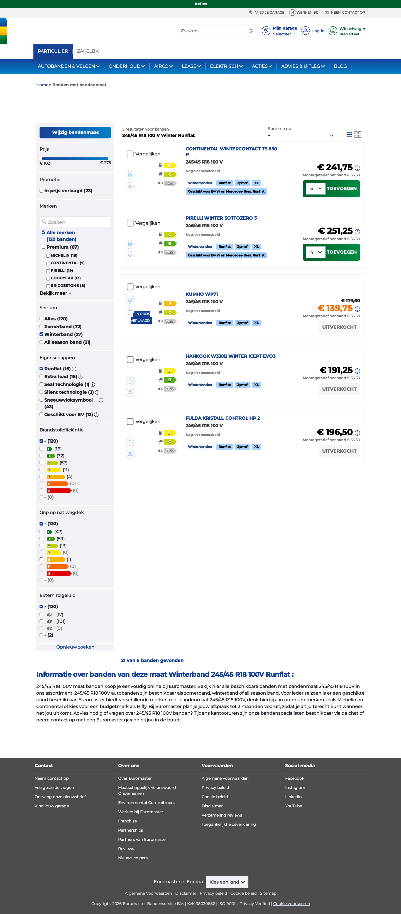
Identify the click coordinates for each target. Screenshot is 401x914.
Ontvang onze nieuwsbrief (60, 796)
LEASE (189, 66)
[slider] (39, 188)
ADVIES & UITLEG (300, 66)
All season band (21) (67, 372)
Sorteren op (279, 158)
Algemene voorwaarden (225, 778)
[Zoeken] (211, 31)
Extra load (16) (60, 406)
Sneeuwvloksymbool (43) (68, 433)
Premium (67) (63, 277)
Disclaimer (212, 806)
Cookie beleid (215, 796)
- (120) (51, 471)
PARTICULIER (53, 51)
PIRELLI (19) (62, 301)
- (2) (48, 665)
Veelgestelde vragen (54, 787)
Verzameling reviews (222, 815)
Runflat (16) (57, 398)
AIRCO (161, 66)
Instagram (295, 787)
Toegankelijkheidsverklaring (229, 824)
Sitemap (268, 893)
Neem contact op (344, 12)
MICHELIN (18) (64, 285)
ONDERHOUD (124, 66)
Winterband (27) (63, 364)
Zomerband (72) (63, 356)
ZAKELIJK (87, 51)
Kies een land (224, 882)
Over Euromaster (135, 778)
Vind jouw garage (52, 806)
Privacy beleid (215, 787)
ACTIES (260, 66)
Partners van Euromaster (142, 839)
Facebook (294, 778)
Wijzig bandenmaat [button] (75, 162)
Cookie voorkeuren (291, 903)
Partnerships (130, 830)
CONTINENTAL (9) (68, 293)
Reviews (126, 848)
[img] (130, 196)
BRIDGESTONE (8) (68, 316)
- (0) (49, 527)
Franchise (127, 821)
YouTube (293, 806)
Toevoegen (342, 218)
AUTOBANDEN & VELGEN (66, 66)
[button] (74, 398)
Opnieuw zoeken (75, 677)
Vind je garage (266, 12)
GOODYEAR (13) (66, 308)
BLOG (340, 66)
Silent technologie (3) (69, 422)
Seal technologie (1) (66, 414)
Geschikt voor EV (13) (68, 444)
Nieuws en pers (133, 857)
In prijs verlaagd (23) (68, 221)
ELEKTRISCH (224, 66)
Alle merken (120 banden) (61, 266)
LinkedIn (293, 796)
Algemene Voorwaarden (148, 893)
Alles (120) (56, 348)
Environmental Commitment (146, 802)
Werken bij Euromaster (140, 811)
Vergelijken (147, 184)
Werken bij (304, 12)
